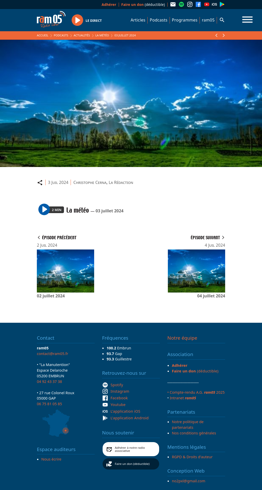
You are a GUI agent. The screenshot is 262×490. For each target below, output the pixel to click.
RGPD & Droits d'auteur (192, 456)
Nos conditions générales (194, 432)
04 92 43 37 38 (49, 381)
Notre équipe (182, 338)
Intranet (183, 397)
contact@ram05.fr (52, 353)
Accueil (42, 35)
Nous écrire (51, 459)
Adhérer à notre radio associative (130, 449)
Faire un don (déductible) (132, 464)
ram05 (208, 20)
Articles (138, 20)
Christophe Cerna (89, 182)
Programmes (185, 20)
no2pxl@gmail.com (188, 480)
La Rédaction (121, 182)
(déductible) (143, 4)
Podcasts (158, 20)
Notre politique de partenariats (188, 424)
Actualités (82, 35)
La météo (102, 35)
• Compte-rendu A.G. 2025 (196, 392)
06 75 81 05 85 (49, 403)
